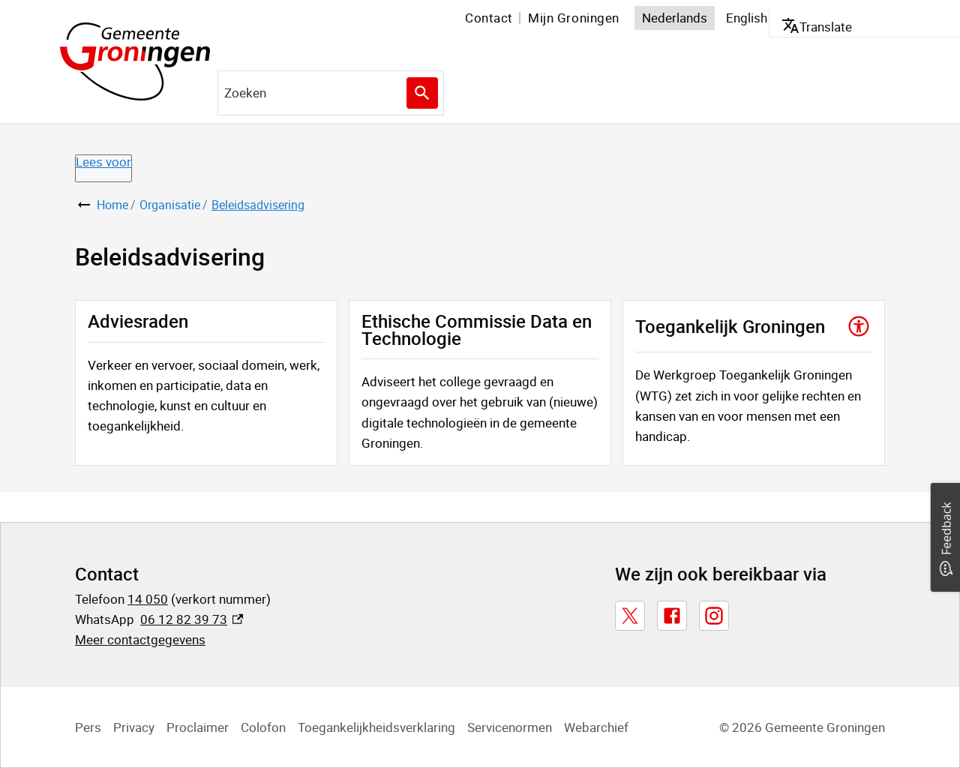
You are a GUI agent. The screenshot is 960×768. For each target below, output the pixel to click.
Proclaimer (197, 727)
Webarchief (596, 727)
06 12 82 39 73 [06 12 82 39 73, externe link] (191, 619)
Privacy (133, 727)
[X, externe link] (630, 616)
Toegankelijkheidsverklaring (376, 727)
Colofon (263, 727)
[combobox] (331, 93)
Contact (489, 17)
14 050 (148, 599)
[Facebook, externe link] (672, 616)
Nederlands (674, 17)
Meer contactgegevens (140, 639)
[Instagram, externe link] (714, 616)
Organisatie (170, 204)
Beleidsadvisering (258, 204)
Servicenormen (509, 727)
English (746, 17)
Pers (88, 727)
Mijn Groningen (574, 17)
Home (112, 204)
